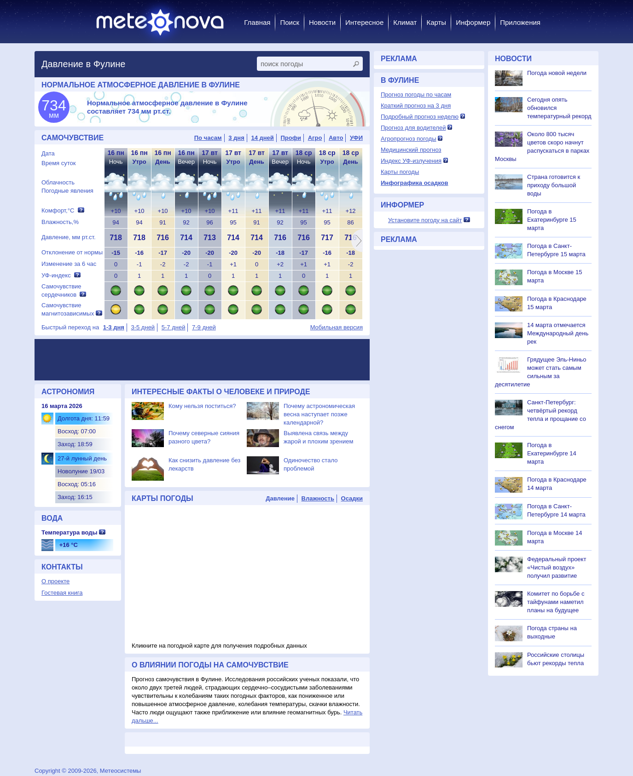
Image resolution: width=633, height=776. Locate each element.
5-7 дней (174, 327)
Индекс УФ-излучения (411, 160)
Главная (257, 22)
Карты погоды (400, 171)
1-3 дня (113, 327)
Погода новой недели (557, 72)
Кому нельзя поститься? (202, 405)
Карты (436, 22)
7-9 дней (204, 327)
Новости (322, 22)
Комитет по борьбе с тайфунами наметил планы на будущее (555, 602)
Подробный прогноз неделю (420, 116)
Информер (473, 22)
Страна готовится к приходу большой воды (553, 185)
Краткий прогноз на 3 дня (416, 105)
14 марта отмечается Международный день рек (557, 333)
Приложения (520, 22)
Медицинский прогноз (411, 149)
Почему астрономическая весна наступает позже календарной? (319, 414)
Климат (405, 22)
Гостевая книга (61, 592)
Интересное (364, 22)
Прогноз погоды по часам (416, 94)
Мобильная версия (336, 327)
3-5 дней (143, 327)
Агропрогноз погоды (408, 138)
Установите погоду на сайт (425, 220)
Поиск (289, 22)
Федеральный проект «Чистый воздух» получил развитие (556, 567)
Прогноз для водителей (413, 127)
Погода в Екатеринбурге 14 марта (551, 453)
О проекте (55, 581)
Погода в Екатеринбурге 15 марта (551, 219)
